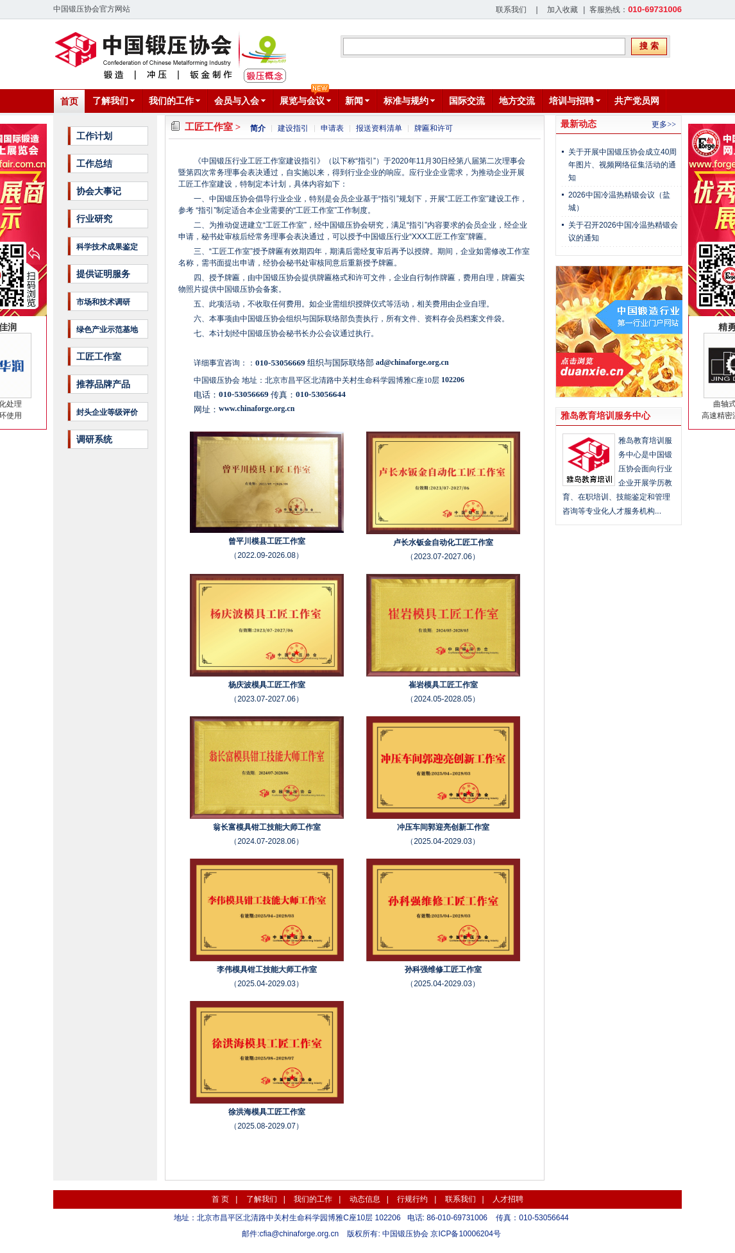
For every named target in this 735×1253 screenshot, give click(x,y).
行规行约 (412, 1199)
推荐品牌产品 (103, 384)
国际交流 (467, 101)
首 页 (220, 1199)
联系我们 (511, 9)
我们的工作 (313, 1199)
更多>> (664, 124)
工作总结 (94, 163)
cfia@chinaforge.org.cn (299, 1233)
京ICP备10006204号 (465, 1233)
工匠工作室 (98, 356)
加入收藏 (562, 9)
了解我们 (261, 1199)
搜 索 (649, 46)
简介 (258, 128)
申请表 (332, 128)
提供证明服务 (103, 274)
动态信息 (365, 1199)
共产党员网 (636, 101)
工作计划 (94, 136)
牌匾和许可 (433, 128)
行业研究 (94, 219)
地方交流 (517, 101)
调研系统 (94, 439)
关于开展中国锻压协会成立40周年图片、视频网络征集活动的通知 (622, 164)
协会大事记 (98, 191)
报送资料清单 (379, 128)
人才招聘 (508, 1199)
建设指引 (293, 128)
